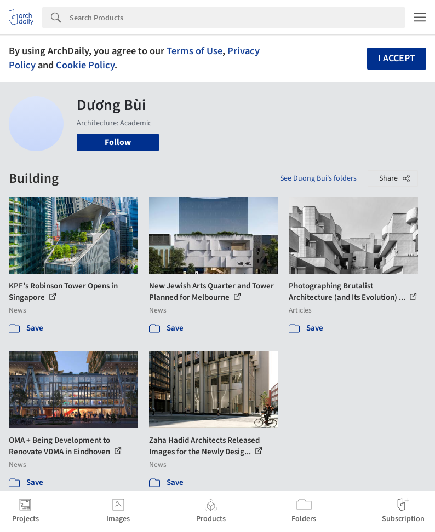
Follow (118, 142)
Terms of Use (194, 51)
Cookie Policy (85, 65)
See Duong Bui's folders (318, 178)
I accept (396, 58)
